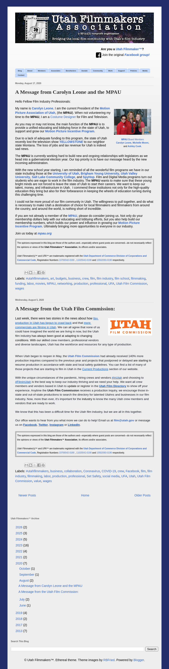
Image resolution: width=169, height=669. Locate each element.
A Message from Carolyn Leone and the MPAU (68, 92)
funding (20, 283)
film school (122, 278)
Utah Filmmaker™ (129, 49)
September (27, 574)
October (25, 568)
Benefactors (71, 71)
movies (40, 283)
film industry (105, 278)
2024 (19, 539)
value (37, 481)
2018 (19, 619)
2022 (19, 551)
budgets (61, 278)
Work (110, 71)
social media (110, 476)
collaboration (73, 471)
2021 (19, 557)
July (22, 599)
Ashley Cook (134, 146)
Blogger (139, 660)
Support (121, 71)
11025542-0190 (84, 260)
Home (85, 495)
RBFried (109, 660)
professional (98, 283)
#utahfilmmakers (37, 278)
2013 (19, 631)
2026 (19, 527)
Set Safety (94, 476)
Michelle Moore (141, 143)
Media (144, 71)
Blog (20, 71)
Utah (132, 476)
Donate (85, 71)
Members (42, 71)
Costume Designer (63, 117)
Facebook (132, 471)
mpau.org (45, 233)
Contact (21, 75)
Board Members (132, 139)
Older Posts (142, 495)
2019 (19, 613)
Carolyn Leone (123, 143)
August (24, 580)
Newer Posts (27, 495)
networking (64, 283)
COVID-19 (109, 471)
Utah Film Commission (131, 283)
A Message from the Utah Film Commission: (65, 308)
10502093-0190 (104, 260)
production (81, 283)
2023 (19, 545)
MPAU (51, 283)
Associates (55, 71)
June (23, 605)
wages (19, 288)
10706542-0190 (66, 260)
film (92, 278)
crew (85, 278)
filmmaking (138, 278)
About (29, 71)
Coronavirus (91, 471)
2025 (19, 533)
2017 (19, 625)
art (52, 278)
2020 (19, 563)
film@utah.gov (124, 420)
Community (98, 71)
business (74, 278)
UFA (111, 283)
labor (30, 283)
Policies (133, 71)
